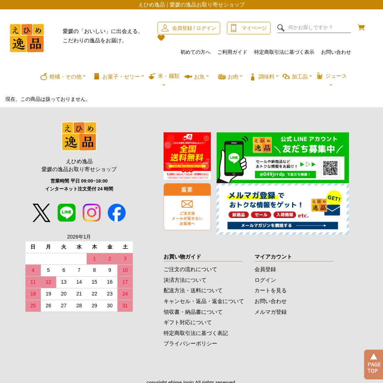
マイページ (254, 28)
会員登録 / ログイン (194, 28)
